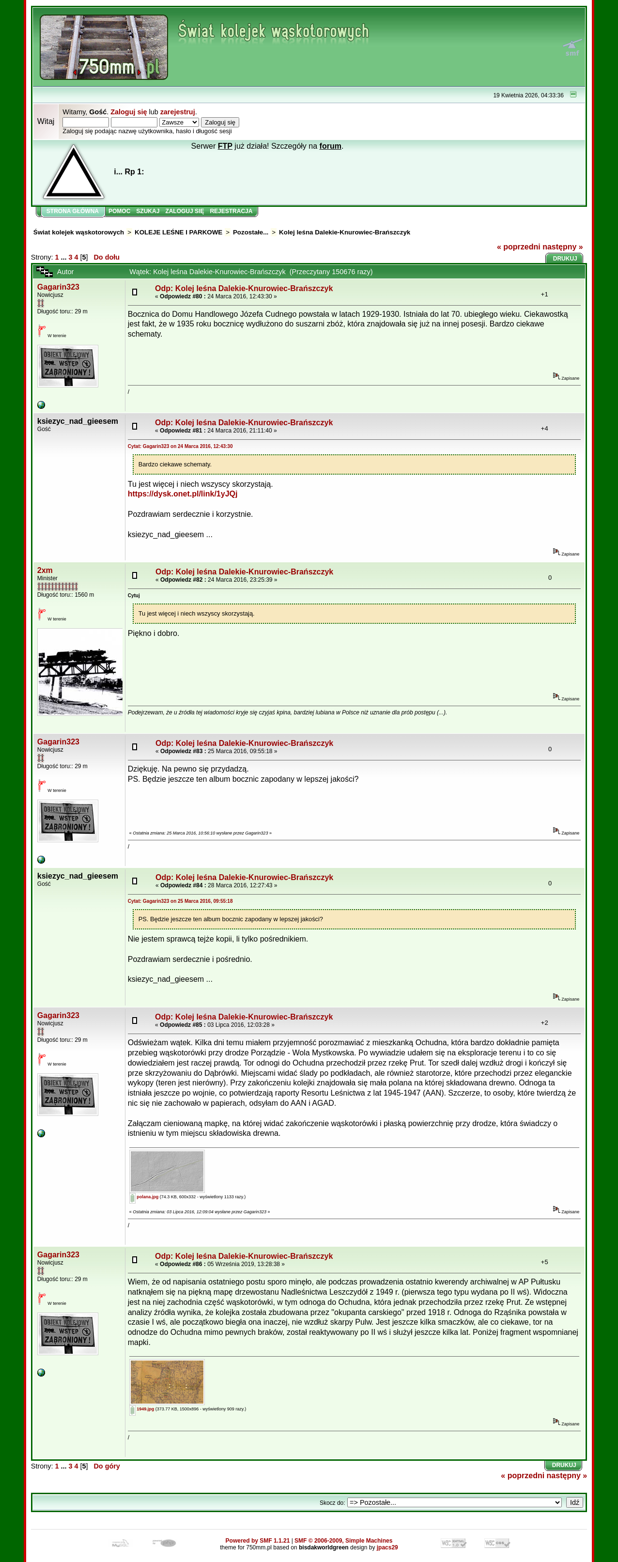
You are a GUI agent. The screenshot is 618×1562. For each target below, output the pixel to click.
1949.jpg (141, 1409)
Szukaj (147, 211)
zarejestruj (177, 112)
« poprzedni (519, 247)
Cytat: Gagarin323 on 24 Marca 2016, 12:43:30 (180, 446)
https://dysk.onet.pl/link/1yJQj (183, 494)
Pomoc (119, 211)
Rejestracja (231, 211)
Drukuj (565, 258)
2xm (45, 570)
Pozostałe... (250, 232)
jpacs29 (387, 1547)
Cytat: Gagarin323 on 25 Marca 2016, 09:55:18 (180, 901)
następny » (562, 247)
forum (330, 146)
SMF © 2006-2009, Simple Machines (343, 1540)
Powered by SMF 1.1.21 (258, 1540)
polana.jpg (144, 1196)
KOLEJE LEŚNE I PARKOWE (178, 232)
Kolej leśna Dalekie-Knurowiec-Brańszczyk (344, 232)
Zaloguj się (128, 112)
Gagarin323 (58, 287)
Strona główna (72, 211)
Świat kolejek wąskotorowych (78, 232)
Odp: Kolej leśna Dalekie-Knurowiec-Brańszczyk (244, 288)
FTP (225, 146)
